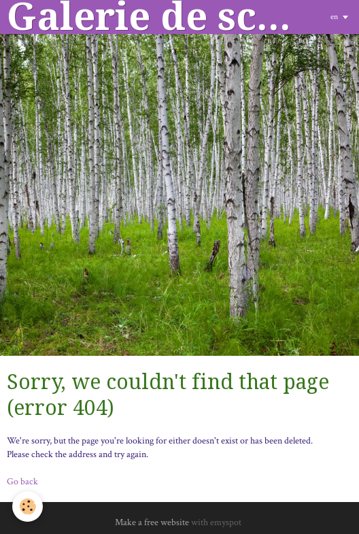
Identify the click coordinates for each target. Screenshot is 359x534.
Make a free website (152, 522)
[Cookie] (27, 506)
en (334, 17)
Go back (22, 481)
